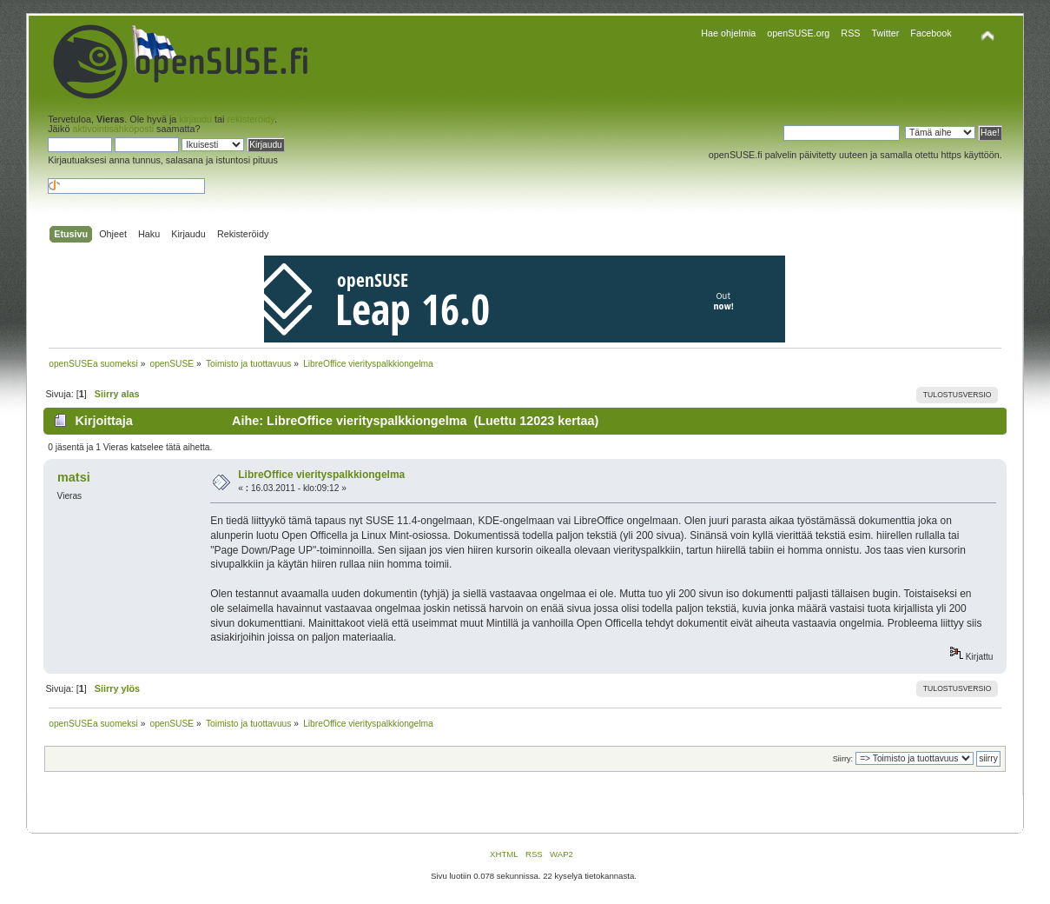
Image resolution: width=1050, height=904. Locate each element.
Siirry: (843, 758)
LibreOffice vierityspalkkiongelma (321, 475)
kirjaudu (195, 119)
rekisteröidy (251, 119)
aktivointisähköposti (113, 128)
